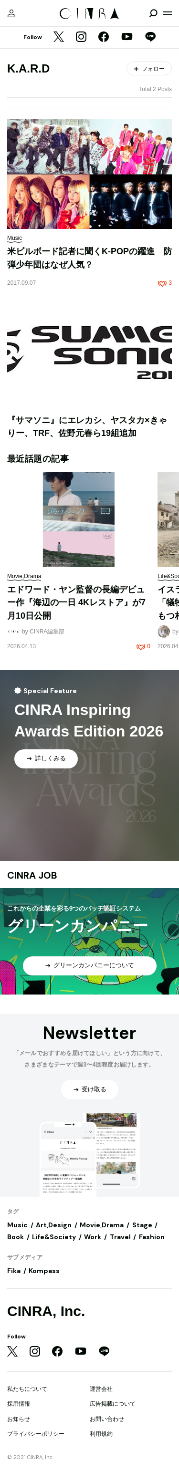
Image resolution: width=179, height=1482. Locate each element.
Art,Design (54, 1225)
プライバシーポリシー (35, 1433)
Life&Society (54, 1236)
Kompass (44, 1270)
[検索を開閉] (153, 13)
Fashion (152, 1236)
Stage (142, 1225)
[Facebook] (103, 37)
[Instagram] (81, 37)
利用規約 (101, 1433)
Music (17, 1225)
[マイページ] (11, 13)
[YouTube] (127, 38)
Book (15, 1236)
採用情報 (18, 1403)
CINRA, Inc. (46, 1311)
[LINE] (150, 37)
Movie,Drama (102, 1225)
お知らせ (18, 1419)
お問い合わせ (107, 1419)
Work (92, 1236)
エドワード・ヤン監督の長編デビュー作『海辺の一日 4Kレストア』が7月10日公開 (76, 603)
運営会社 (101, 1389)
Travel (120, 1236)
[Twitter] (58, 37)
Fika (14, 1270)
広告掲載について (113, 1403)
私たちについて (27, 1389)
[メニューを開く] (167, 13)
